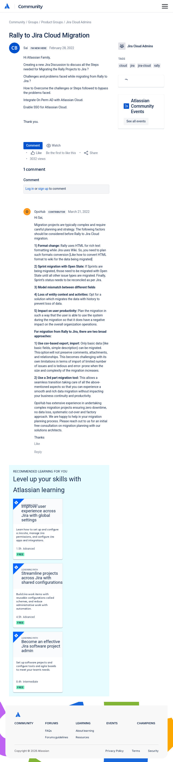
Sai (25, 48)
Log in (29, 188)
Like (37, 444)
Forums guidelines (56, 737)
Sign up (43, 188)
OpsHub (40, 212)
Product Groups (52, 22)
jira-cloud (144, 65)
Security (153, 751)
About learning (85, 730)
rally (157, 65)
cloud (123, 65)
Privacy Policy (114, 751)
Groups (33, 22)
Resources (82, 737)
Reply (38, 452)
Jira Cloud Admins (78, 22)
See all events (136, 121)
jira (132, 65)
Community (30, 6)
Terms (136, 751)
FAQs (48, 730)
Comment (33, 145)
